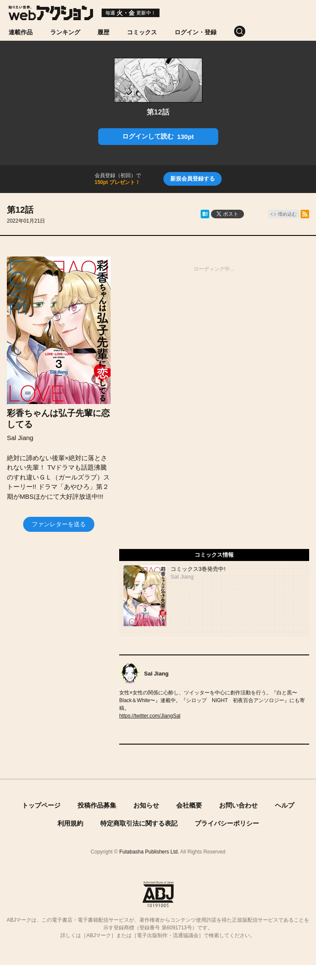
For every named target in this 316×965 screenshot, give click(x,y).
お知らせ (146, 805)
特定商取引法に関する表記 (139, 823)
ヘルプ (284, 805)
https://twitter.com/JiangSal (150, 716)
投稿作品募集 (97, 805)
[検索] (248, 31)
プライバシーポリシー (227, 823)
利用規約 (70, 823)
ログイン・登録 (196, 32)
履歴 (103, 32)
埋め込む (287, 214)
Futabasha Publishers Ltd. (149, 852)
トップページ (41, 805)
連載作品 (21, 32)
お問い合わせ (238, 805)
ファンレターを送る (59, 524)
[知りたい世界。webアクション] (51, 17)
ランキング (65, 32)
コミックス (142, 32)
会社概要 (189, 805)
